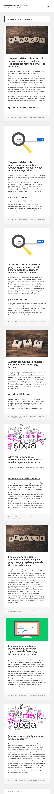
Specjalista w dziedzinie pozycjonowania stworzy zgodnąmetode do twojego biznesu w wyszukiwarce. (23, 650)
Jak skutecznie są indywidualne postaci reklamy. (26, 737)
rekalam (39, 117)
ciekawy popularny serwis (16, 5)
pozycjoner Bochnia (17, 299)
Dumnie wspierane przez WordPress (16, 791)
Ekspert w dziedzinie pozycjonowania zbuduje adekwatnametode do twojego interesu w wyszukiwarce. (25, 166)
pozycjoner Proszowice (19, 197)
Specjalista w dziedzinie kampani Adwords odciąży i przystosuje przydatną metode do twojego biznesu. (25, 560)
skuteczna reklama (18, 118)
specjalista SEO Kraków (19, 394)
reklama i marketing (23, 117)
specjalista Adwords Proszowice (23, 107)
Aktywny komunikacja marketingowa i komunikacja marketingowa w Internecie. (25, 459)
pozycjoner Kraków (35, 675)
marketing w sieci (33, 117)
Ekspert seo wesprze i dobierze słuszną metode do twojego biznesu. (26, 364)
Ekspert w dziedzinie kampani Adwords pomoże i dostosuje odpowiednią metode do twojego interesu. (26, 62)
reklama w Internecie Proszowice (24, 478)
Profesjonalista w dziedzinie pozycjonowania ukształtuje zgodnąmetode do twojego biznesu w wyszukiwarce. (24, 268)
